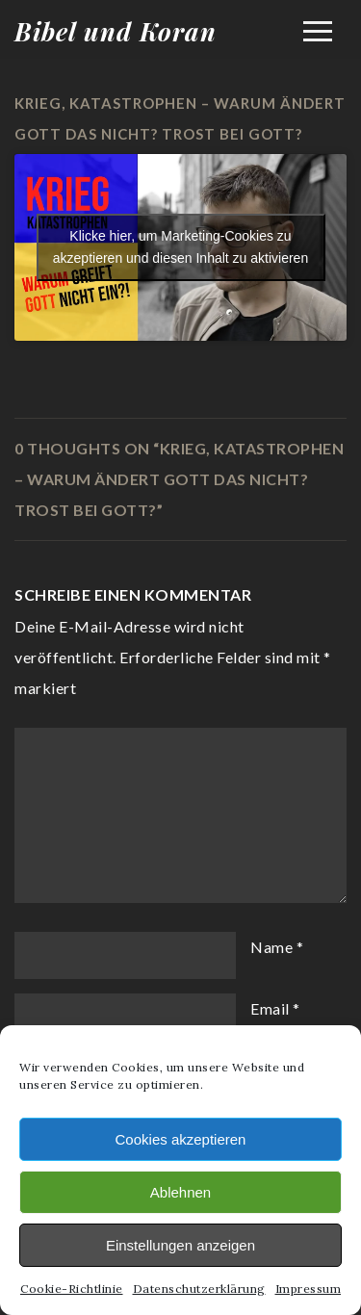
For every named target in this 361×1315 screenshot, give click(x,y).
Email (270, 1008)
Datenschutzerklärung (199, 1288)
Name (271, 947)
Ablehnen (180, 1192)
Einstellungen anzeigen (180, 1245)
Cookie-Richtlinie (71, 1288)
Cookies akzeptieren (181, 1139)
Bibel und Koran (115, 31)
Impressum (308, 1288)
